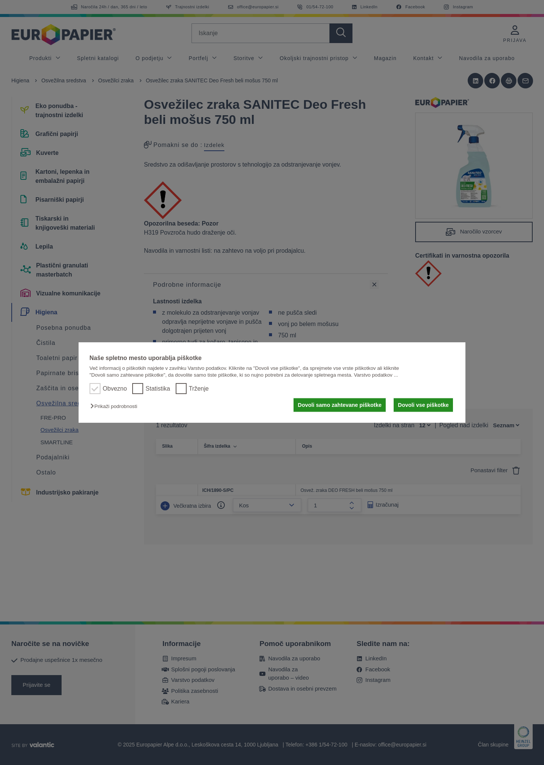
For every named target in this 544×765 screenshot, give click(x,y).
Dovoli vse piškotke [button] (423, 405)
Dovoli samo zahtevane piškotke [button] (340, 405)
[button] (116, 406)
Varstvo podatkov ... (376, 375)
